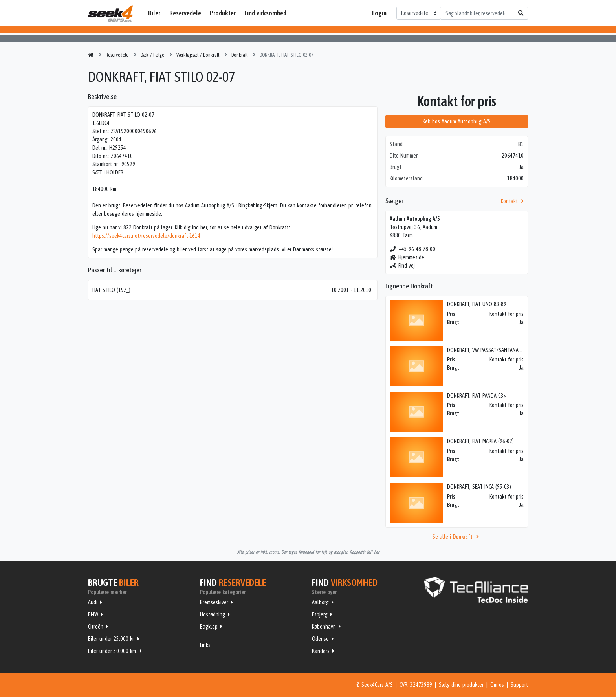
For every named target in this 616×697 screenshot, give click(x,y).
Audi (92, 602)
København (324, 627)
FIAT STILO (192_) (111, 290)
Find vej (402, 265)
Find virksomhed (265, 13)
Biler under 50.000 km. (112, 651)
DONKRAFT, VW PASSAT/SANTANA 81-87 (489, 350)
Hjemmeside (407, 257)
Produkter (223, 13)
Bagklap (209, 627)
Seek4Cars (110, 13)
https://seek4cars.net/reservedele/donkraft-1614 (146, 236)
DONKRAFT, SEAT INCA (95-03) (479, 487)
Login (379, 13)
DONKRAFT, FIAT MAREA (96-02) (480, 441)
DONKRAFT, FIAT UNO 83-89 (476, 304)
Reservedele (185, 13)
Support (519, 685)
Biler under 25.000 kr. (111, 639)
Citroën (95, 627)
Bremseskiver (214, 602)
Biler (154, 13)
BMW (93, 614)
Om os (497, 685)
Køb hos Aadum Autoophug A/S (457, 121)
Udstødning (212, 614)
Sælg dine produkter (461, 685)
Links (205, 645)
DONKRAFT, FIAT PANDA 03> (476, 396)
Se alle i (457, 537)
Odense (320, 639)
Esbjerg (320, 614)
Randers (321, 651)
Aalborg (320, 602)
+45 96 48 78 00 (413, 249)
